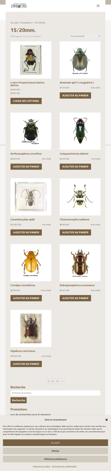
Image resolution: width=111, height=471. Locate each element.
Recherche (18, 400)
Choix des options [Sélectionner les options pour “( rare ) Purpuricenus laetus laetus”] (26, 100)
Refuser (55, 451)
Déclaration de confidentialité (64, 466)
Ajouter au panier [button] (75, 95)
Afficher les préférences (55, 459)
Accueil (14, 22)
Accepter (55, 442)
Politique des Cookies (42, 466)
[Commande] (84, 36)
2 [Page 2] (53, 381)
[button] (106, 419)
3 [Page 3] (57, 381)
